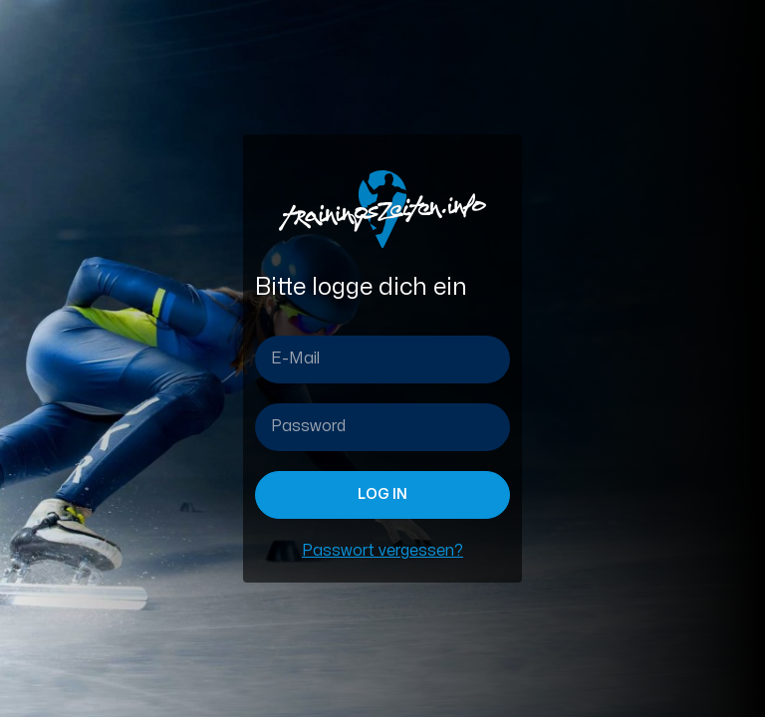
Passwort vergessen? (382, 551)
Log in (382, 494)
